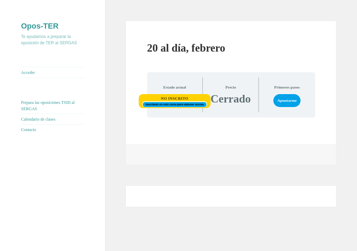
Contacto (28, 129)
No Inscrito (174, 98)
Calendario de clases (38, 119)
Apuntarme (287, 100)
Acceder (28, 72)
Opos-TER (40, 26)
